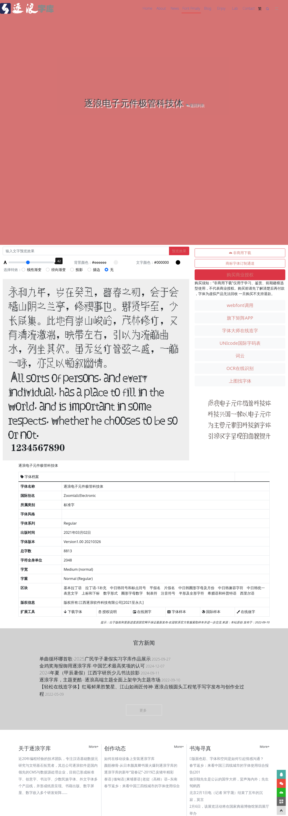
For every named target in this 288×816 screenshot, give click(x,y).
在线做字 (246, 611)
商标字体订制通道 (240, 263)
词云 (240, 356)
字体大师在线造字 (240, 330)
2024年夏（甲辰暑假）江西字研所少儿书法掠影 (99, 672)
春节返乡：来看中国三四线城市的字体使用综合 (142, 785)
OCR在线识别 (240, 368)
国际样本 (211, 611)
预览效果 (179, 250)
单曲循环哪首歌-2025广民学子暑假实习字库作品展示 (105, 659)
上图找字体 (240, 381)
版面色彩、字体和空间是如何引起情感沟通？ (226, 758)
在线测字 (142, 611)
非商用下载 (240, 253)
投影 (76, 269)
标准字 (69, 504)
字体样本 (176, 611)
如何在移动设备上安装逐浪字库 (129, 758)
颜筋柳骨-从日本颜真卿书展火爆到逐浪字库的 (140, 765)
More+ (94, 746)
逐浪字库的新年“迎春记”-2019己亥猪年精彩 (139, 772)
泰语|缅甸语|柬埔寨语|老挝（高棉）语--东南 (140, 779)
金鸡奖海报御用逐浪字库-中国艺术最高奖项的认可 (101, 666)
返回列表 (194, 105)
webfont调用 (240, 305)
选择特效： (13, 269)
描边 (94, 269)
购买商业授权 (240, 275)
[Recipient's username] (86, 251)
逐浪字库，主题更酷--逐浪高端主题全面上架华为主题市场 (109, 679)
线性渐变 (31, 269)
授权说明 (107, 611)
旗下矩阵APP (240, 318)
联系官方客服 (183, 622)
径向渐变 (56, 269)
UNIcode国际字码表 (240, 343)
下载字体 (73, 611)
